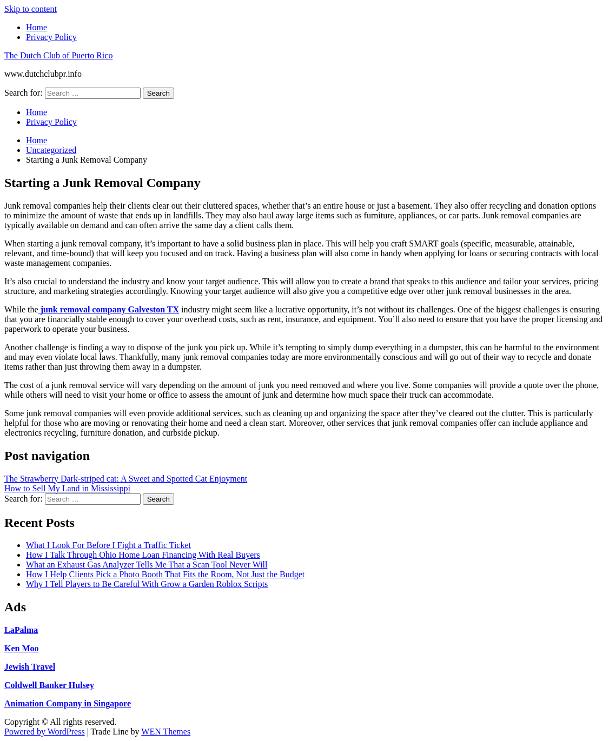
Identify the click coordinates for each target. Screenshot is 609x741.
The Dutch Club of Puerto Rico (58, 55)
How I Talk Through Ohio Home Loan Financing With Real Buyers (143, 554)
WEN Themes (165, 731)
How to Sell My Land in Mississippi (67, 488)
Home (36, 27)
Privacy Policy (51, 37)
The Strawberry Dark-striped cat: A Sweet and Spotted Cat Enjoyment (125, 478)
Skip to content (30, 9)
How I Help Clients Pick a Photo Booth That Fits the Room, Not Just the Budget (165, 574)
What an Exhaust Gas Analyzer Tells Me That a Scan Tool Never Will (146, 564)
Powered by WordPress (44, 731)
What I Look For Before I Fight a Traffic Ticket (108, 545)
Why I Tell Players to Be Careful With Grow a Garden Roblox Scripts (147, 584)
